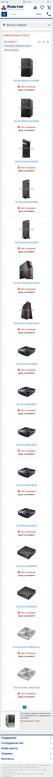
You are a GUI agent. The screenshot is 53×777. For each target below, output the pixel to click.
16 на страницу (11, 50)
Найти (38, 14)
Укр (6, 2)
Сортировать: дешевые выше (17, 46)
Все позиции (10, 41)
